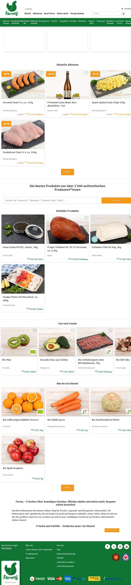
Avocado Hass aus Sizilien (54, 359)
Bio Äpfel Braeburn (13, 468)
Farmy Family (77, 13)
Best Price (49, 13)
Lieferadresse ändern (65, 562)
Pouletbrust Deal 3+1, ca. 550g (19, 152)
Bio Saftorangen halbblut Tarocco (21, 419)
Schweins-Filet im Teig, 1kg (106, 247)
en (31, 9)
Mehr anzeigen (112, 530)
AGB (58, 549)
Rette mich (62, 13)
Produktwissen (32, 554)
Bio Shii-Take (123, 359)
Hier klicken (6, 548)
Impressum (30, 558)
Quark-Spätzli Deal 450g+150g (108, 102)
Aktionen (37, 13)
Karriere (60, 545)
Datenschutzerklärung (66, 554)
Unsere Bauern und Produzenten (39, 549)
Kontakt (60, 558)
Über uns (29, 545)
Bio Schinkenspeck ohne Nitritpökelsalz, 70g (91, 361)
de (25, 9)
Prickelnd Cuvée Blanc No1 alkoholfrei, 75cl (61, 104)
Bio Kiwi (6, 359)
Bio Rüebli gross (56, 419)
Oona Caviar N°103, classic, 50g (20, 247)
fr (28, 9)
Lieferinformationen (65, 566)
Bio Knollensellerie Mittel (105, 419)
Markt (28, 13)
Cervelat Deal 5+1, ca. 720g (18, 102)
